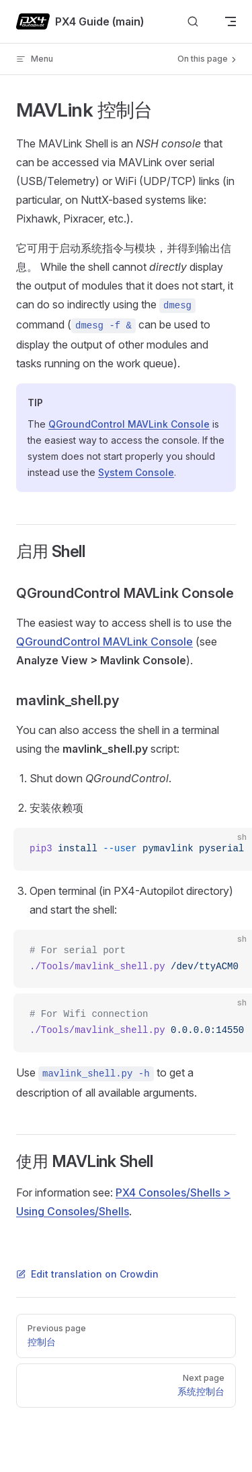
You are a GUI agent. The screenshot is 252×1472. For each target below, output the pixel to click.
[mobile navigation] (230, 21)
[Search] (193, 21)
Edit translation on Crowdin (87, 1274)
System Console (136, 472)
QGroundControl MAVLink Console (129, 424)
